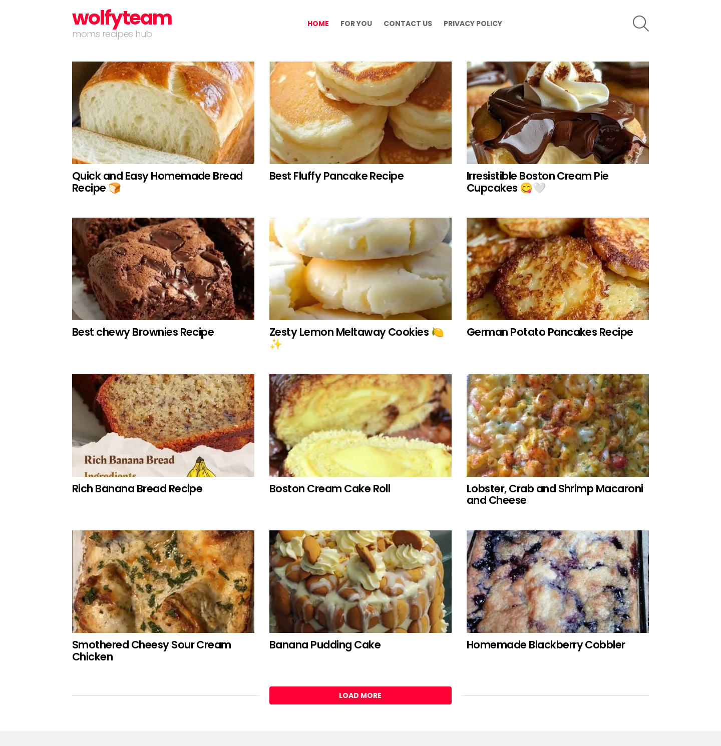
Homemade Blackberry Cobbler (546, 644)
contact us (408, 24)
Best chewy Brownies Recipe (143, 332)
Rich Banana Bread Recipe (137, 488)
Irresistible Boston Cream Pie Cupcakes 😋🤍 (538, 182)
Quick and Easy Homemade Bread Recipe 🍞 (157, 182)
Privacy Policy (473, 24)
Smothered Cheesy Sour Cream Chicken (151, 650)
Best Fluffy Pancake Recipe (336, 176)
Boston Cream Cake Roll (329, 488)
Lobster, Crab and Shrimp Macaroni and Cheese (555, 494)
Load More (360, 695)
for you (356, 24)
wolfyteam (122, 18)
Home (318, 24)
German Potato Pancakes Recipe (550, 332)
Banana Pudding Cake (325, 644)
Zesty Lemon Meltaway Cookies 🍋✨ (356, 338)
